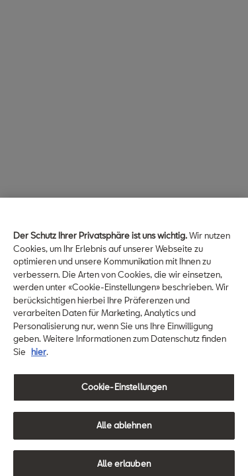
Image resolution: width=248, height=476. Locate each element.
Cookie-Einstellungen (124, 390)
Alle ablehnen (124, 428)
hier (38, 354)
